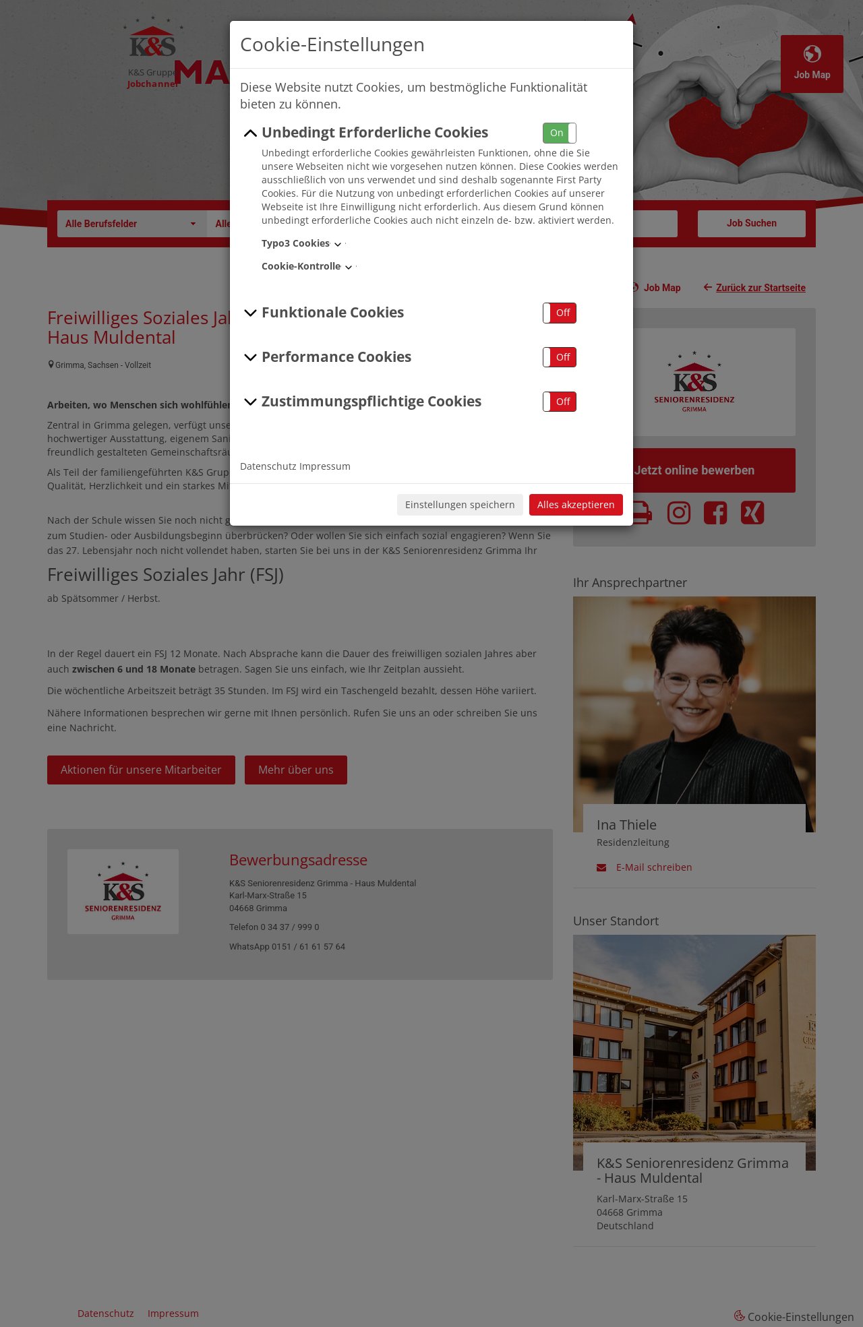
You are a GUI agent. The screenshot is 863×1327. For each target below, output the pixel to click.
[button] (559, 133)
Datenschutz (268, 466)
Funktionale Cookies (322, 313)
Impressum (325, 466)
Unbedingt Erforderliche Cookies (364, 133)
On (557, 132)
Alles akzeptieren (576, 504)
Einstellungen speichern (460, 504)
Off (563, 312)
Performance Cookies (325, 357)
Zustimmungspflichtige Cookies (360, 402)
